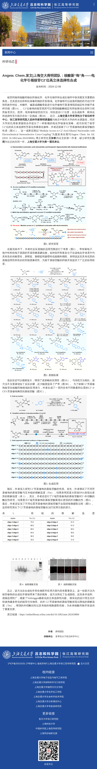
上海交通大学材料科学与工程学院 (48, 682)
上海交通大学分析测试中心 (49, 701)
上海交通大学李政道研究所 (49, 706)
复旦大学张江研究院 (48, 719)
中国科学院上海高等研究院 (49, 728)
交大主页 (83, 663)
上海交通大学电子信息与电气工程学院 (48, 677)
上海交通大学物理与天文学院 (48, 687)
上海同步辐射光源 (48, 733)
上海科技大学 (48, 723)
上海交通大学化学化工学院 (49, 692)
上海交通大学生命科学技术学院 (48, 696)
